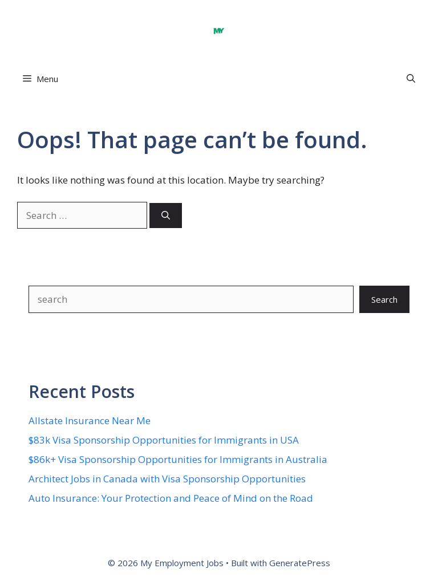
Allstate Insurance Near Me (90, 420)
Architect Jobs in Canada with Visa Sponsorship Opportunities (167, 478)
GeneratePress (299, 562)
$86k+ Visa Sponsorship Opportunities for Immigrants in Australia (178, 459)
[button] (411, 78)
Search (384, 299)
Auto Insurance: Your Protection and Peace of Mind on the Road (171, 498)
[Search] (165, 216)
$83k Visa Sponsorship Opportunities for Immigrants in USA (164, 439)
